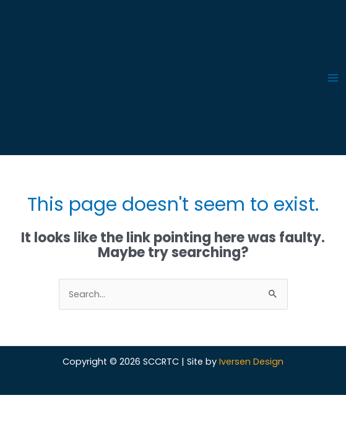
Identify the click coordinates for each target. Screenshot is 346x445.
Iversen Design (251, 361)
